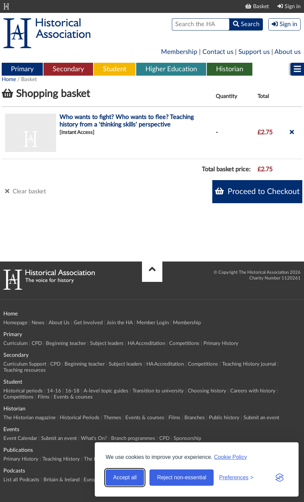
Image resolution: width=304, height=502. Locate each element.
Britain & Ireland (61, 479)
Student (114, 69)
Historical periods (23, 390)
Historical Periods (80, 417)
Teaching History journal (249, 364)
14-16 (54, 390)
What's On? (94, 438)
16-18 (72, 390)
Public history (224, 417)
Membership (179, 52)
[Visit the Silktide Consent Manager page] (279, 477)
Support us (254, 52)
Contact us (217, 52)
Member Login (153, 322)
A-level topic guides (106, 390)
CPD (37, 343)
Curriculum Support (24, 364)
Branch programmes (133, 438)
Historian (229, 69)
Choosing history (207, 390)
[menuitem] (22, 69)
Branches (194, 417)
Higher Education (171, 69)
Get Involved (88, 322)
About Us (59, 322)
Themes (112, 417)
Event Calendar (20, 438)
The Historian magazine (29, 417)
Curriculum (15, 343)
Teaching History (61, 459)
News (38, 322)
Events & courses (73, 397)
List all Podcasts (21, 479)
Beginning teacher (66, 343)
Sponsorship (187, 438)
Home (9, 79)
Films (44, 397)
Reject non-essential (181, 477)
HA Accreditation (146, 343)
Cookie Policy (230, 457)
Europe (92, 479)
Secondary (68, 69)
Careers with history (252, 390)
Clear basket (25, 191)
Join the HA (119, 322)
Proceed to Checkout (257, 191)
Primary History (220, 343)
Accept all (125, 477)
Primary (22, 69)
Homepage (15, 322)
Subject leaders (107, 343)
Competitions (184, 343)
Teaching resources (24, 370)
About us (287, 52)
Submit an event (261, 417)
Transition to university (158, 390)
